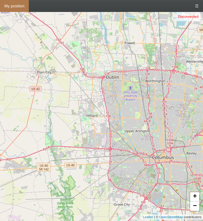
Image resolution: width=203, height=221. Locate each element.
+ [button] (195, 196)
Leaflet (148, 217)
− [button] (195, 206)
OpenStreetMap (171, 217)
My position (14, 6)
